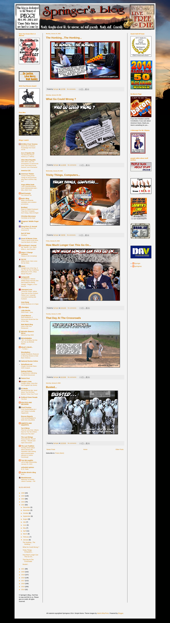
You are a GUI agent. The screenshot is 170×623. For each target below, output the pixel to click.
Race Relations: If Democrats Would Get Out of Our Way (29, 319)
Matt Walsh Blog (27, 324)
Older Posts (119, 449)
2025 (23, 496)
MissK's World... (27, 347)
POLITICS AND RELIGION (26, 403)
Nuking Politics (26, 371)
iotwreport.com (26, 289)
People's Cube (26, 381)
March (25, 534)
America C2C (26, 170)
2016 (23, 583)
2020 (23, 572)
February (26, 537)
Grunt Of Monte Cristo (29, 238)
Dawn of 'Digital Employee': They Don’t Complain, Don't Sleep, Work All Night (30, 211)
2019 (23, 575)
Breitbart (24, 207)
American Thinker (27, 174)
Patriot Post (25, 378)
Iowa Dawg (25, 302)
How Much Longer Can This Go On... (68, 245)
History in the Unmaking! (29, 256)
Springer (137, 263)
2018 (23, 578)
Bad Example (26, 193)
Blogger (120, 613)
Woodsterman (26, 477)
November (26, 510)
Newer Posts (51, 449)
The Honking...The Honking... (64, 37)
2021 (23, 569)
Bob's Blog (25, 198)
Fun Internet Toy (26, 195)
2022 (23, 505)
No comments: (71, 89)
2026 (23, 493)
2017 (23, 580)
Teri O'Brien (25, 428)
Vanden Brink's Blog (28, 472)
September (27, 516)
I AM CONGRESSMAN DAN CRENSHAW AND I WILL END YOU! (29, 188)
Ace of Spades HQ (27, 153)
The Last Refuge (27, 437)
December (26, 507)
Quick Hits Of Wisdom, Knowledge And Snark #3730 (28, 147)
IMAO (23, 266)
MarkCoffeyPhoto (103, 613)
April (24, 531)
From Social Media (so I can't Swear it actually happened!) (28, 411)
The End (24, 399)
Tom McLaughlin (27, 460)
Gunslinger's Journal (28, 245)
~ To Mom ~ (25, 349)
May (24, 528)
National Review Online (29, 361)
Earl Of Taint (25, 233)
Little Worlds (25, 310)
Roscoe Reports (27, 416)
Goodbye (24, 235)
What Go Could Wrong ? (61, 99)
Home (85, 449)
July (24, 522)
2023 (23, 502)
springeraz (138, 266)
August (25, 519)
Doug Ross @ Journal (29, 226)
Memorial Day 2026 (27, 335)
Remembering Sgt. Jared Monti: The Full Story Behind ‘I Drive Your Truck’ (29, 392)
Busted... (51, 387)
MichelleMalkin (26, 338)
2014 (23, 589)
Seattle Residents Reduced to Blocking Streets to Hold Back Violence (30, 356)
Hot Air (23, 259)
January (26, 540)
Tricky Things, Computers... (63, 174)
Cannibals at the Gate (28, 218)
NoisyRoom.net (26, 364)
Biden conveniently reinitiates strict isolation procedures (28, 202)
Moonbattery (25, 352)
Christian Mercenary (28, 216)
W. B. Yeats (25, 469)
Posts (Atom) (59, 453)
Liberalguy (25, 307)
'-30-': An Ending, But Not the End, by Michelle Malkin (29, 342)
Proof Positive (26, 407)
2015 (23, 586)
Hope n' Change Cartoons (27, 253)
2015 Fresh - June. (27, 312)
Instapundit (25, 277)
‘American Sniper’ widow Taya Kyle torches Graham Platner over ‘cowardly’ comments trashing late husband (29, 295)
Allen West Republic (28, 160)
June (25, 525)
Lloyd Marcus (26, 315)
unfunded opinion (27, 467)
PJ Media (24, 388)
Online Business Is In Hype (29, 304)
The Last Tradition (27, 446)
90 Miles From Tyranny (29, 144)
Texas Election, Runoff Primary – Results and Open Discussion (28, 440)
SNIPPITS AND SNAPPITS (26, 424)
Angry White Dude (27, 184)
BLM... (23, 474)
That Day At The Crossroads (63, 317)
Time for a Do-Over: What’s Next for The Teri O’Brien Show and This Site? (30, 432)
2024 (23, 499)
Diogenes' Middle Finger (30, 221)
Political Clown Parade (29, 397)
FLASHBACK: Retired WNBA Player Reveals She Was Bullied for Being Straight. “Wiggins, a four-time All (29, 282)
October (26, 513)
